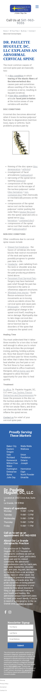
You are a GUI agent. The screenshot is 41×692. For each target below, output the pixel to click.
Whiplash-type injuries (18, 292)
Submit (20, 645)
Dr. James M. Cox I (28, 670)
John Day (11, 477)
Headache (12, 264)
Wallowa (25, 449)
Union (23, 454)
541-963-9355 (26, 21)
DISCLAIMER (13, 666)
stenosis (21, 180)
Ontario (24, 460)
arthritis (26, 169)
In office (7, 389)
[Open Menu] (37, 6)
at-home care (23, 371)
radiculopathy (19, 229)
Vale (9, 454)
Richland (11, 457)
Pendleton (25, 457)
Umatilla (24, 477)
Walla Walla (26, 446)
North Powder (27, 474)
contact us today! (24, 603)
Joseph (24, 463)
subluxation (26, 175)
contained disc (26, 220)
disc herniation (15, 192)
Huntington (12, 469)
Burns (9, 474)
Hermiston (26, 469)
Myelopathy (13, 306)
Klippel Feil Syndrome (18, 247)
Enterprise (12, 471)
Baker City (11, 446)
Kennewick (12, 460)
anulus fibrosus (27, 212)
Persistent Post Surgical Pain (22, 278)
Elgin (23, 471)
